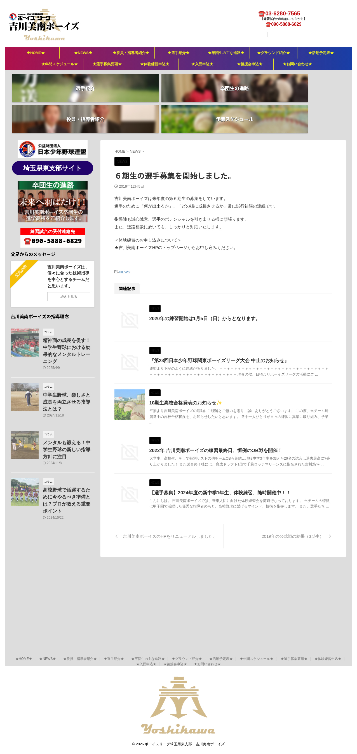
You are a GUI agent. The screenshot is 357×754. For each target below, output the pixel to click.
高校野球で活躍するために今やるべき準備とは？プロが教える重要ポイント (68, 439)
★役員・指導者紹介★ (131, 53)
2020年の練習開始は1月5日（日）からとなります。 (227, 287)
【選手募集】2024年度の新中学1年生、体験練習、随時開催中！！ (241, 557)
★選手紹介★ (178, 53)
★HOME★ (36, 53)
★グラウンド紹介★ (273, 53)
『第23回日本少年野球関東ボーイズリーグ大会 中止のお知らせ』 (240, 354)
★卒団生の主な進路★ (226, 53)
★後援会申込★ (249, 64)
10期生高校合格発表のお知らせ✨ (209, 422)
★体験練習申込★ (154, 64)
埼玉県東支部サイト (52, 137)
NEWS (124, 241)
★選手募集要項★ (107, 64)
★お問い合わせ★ (297, 64)
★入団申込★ (202, 64)
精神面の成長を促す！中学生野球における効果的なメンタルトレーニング (68, 315)
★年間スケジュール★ (59, 64)
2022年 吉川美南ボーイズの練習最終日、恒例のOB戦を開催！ (237, 489)
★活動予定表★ (321, 53)
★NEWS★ (83, 53)
